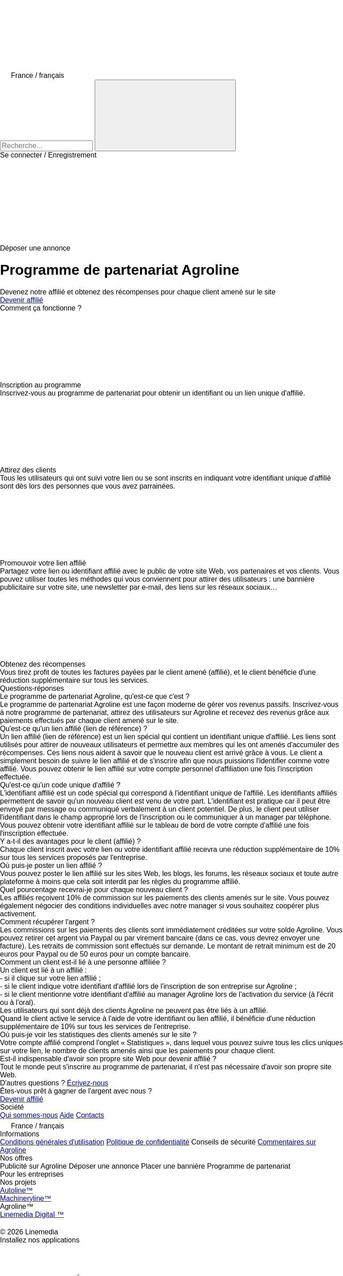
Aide (66, 1115)
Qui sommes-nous (29, 1115)
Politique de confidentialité (147, 1142)
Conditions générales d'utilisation (52, 1142)
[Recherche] (165, 115)
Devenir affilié (21, 300)
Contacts (90, 1115)
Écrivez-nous (87, 1083)
